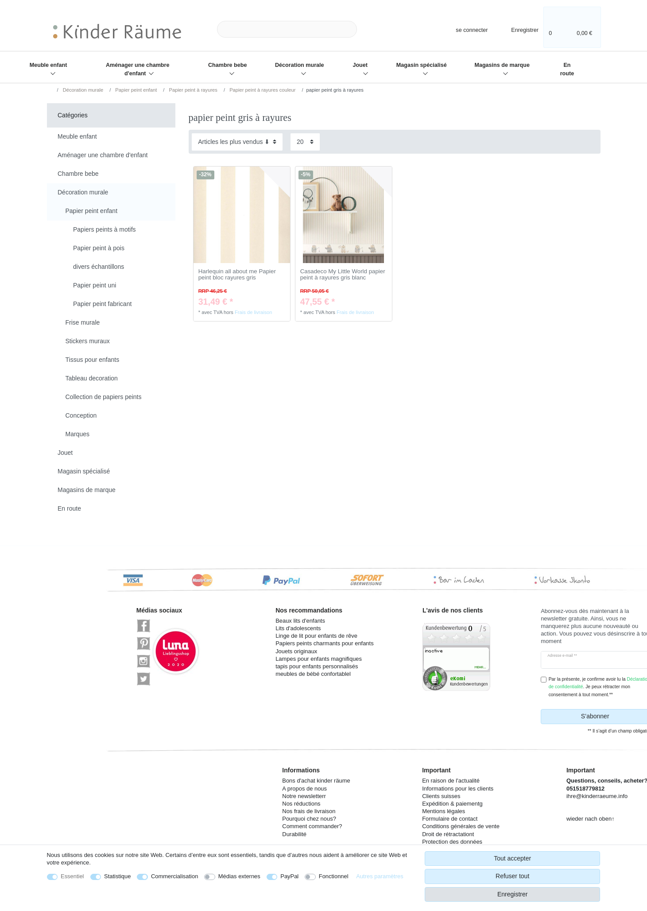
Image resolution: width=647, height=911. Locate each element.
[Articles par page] (305, 142)
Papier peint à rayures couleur (261, 90)
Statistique (117, 876)
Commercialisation (174, 876)
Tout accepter (512, 858)
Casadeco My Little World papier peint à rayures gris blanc (342, 274)
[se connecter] (464, 29)
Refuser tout (512, 876)
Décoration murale (299, 65)
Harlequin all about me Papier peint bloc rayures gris (237, 274)
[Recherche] (371, 29)
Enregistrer (512, 894)
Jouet (360, 65)
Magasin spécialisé (421, 65)
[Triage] (237, 142)
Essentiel (72, 876)
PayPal (289, 876)
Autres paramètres (379, 876)
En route (567, 69)
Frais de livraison (253, 312)
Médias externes (239, 876)
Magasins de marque (502, 65)
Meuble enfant (48, 65)
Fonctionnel (334, 876)
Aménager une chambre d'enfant (137, 69)
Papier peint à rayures (192, 90)
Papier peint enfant (135, 90)
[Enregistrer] (518, 29)
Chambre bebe (227, 65)
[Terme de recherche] (287, 29)
